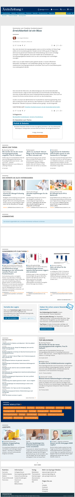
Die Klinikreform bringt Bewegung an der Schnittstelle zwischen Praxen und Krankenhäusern (12, 271)
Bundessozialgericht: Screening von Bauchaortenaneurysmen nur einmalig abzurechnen (19, 352)
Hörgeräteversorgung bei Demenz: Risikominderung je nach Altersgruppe (17, 391)
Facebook (45, 487)
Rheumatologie (18, 418)
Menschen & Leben (55, 411)
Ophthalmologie (31, 414)
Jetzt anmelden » (11, 318)
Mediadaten (35, 472)
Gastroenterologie (22, 411)
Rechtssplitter (8, 418)
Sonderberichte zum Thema (14, 251)
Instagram (45, 491)
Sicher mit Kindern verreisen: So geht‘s (12, 395)
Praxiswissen (21, 13)
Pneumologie (42, 414)
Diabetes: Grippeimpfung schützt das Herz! (11, 444)
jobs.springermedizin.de (49, 476)
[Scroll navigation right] (72, 13)
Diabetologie (59, 408)
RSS (33, 482)
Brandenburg (39, 117)
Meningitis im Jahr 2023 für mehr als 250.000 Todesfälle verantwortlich (16, 368)
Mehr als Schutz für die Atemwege (58, 268)
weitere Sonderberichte (65, 300)
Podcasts (28, 13)
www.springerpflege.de (48, 474)
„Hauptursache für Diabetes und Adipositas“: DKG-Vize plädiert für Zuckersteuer (18, 344)
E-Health (68, 408)
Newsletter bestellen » (47, 329)
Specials (35, 13)
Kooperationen (43, 13)
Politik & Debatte (60, 13)
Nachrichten (6, 13)
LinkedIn (44, 485)
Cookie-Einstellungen (20, 478)
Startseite (5, 472)
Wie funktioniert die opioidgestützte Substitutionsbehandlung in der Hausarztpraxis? (19, 372)
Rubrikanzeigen (36, 476)
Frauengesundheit (9, 411)
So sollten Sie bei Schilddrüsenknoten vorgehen (55, 363)
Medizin (13, 13)
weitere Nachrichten (31, 398)
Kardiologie (32, 411)
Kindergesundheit (43, 411)
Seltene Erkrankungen (31, 418)
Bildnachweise (19, 484)
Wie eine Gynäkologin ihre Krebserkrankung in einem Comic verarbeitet (17, 384)
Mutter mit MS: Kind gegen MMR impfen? (61, 444)
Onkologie (22, 414)
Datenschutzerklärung (21, 476)
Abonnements (36, 478)
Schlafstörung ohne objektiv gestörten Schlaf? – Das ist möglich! (18, 381)
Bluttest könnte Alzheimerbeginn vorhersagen (55, 379)
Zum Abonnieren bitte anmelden (37, 136)
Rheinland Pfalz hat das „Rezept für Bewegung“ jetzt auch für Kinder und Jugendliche (18, 348)
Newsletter (35, 480)
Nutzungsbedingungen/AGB (22, 474)
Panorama (5, 480)
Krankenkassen (24, 117)
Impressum (18, 480)
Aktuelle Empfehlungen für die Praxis (36, 194)
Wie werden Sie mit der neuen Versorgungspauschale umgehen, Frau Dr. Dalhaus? (12, 153)
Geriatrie (32, 117)
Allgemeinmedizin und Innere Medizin (14, 408)
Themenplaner (36, 474)
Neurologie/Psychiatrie (10, 414)
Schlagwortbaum (19, 472)
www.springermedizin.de (49, 472)
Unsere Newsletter (11, 404)
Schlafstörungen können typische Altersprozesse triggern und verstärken (37, 270)
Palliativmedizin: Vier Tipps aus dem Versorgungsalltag (16, 388)
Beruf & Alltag (40, 408)
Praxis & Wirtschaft (7, 478)
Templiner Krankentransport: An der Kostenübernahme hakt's (42, 107)
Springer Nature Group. (34, 496)
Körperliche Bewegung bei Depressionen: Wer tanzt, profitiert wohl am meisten (18, 377)
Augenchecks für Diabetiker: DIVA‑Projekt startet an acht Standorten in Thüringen (60, 153)
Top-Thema (31, 408)
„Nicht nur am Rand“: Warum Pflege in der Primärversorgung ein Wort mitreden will (37, 153)
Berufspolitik (16, 117)
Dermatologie (50, 408)
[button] (69, 9)
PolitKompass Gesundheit (55, 414)
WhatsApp (45, 489)
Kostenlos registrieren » (28, 318)
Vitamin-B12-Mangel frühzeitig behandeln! (13, 194)
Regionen (51, 13)
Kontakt (17, 482)
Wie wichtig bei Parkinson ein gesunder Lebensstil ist (16, 360)
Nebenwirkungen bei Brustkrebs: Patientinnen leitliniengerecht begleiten (18, 364)
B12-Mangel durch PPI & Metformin (58, 194)
